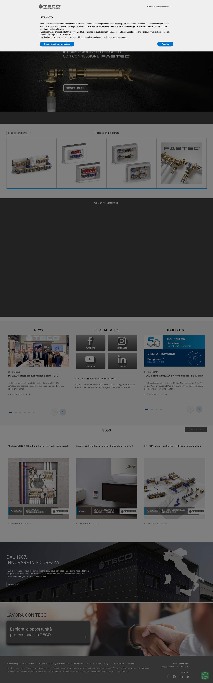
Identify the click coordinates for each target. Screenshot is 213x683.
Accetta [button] (165, 44)
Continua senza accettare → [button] (159, 7)
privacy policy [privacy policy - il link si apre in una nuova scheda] (120, 24)
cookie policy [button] (59, 29)
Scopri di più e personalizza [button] (57, 44)
